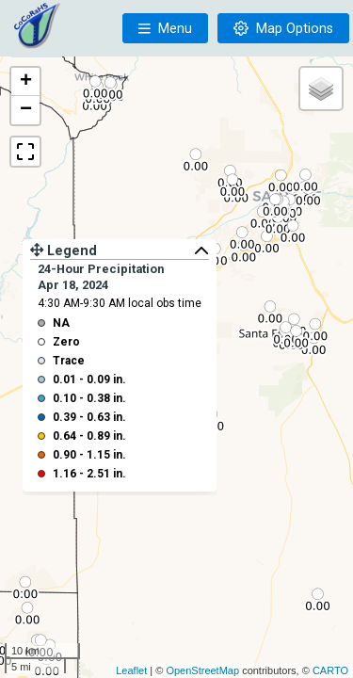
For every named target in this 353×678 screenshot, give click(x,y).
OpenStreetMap (202, 670)
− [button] (26, 110)
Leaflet (131, 670)
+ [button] (26, 82)
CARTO (330, 670)
